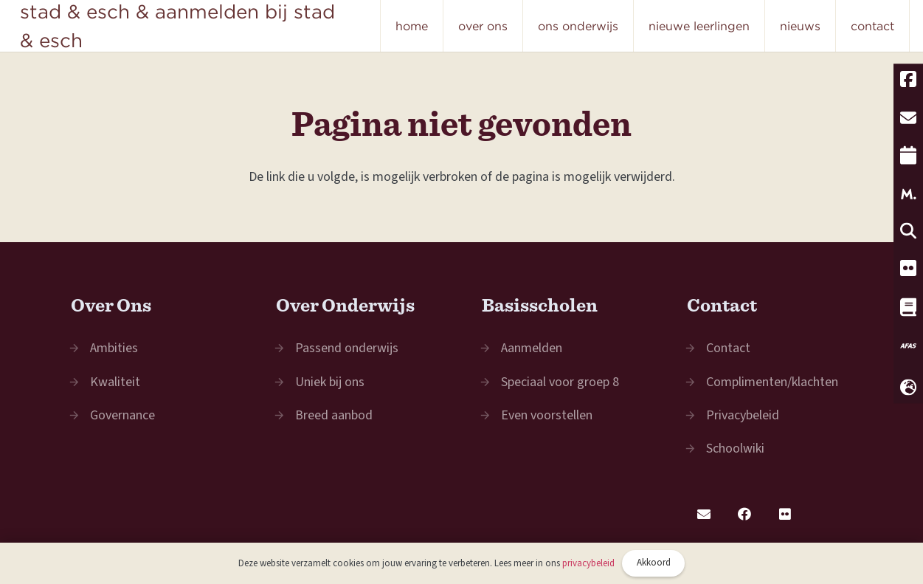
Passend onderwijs (346, 348)
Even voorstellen (546, 415)
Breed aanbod (334, 415)
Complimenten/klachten (772, 382)
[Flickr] (784, 514)
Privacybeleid (742, 415)
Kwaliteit (115, 382)
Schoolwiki (735, 448)
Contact (728, 348)
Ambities (114, 348)
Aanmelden (531, 348)
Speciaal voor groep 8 (560, 382)
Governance (122, 415)
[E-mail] (703, 514)
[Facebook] (744, 514)
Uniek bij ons (329, 382)
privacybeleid (588, 563)
